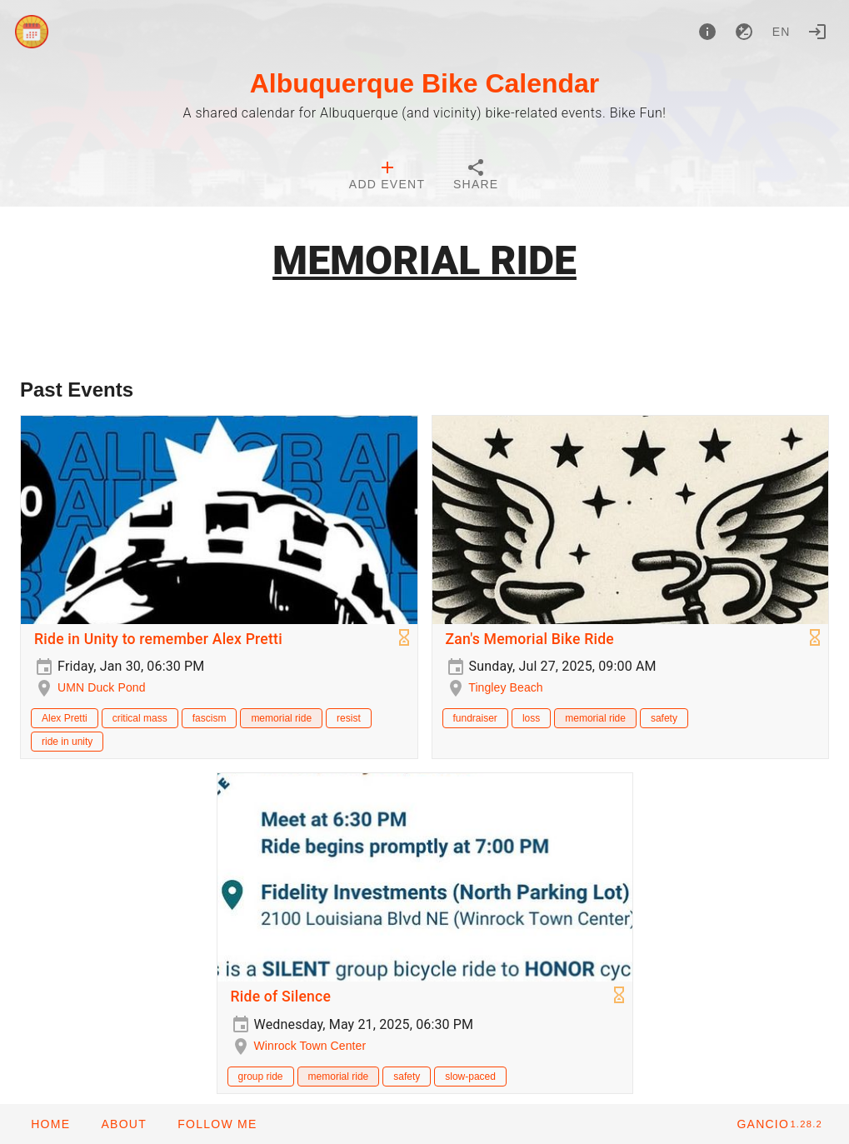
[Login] (817, 31)
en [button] (781, 31)
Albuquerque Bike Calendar (425, 83)
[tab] (387, 177)
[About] (707, 31)
